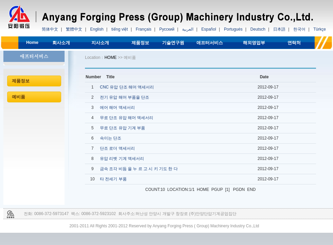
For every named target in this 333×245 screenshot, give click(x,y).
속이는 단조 (110, 138)
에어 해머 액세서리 (117, 107)
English (96, 29)
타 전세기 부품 (113, 179)
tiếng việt (119, 29)
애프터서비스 (209, 42)
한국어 (299, 29)
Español (208, 29)
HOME (110, 57)
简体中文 (50, 29)
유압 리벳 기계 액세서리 (122, 158)
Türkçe (319, 29)
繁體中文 (74, 29)
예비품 (18, 96)
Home (32, 42)
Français (144, 29)
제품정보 (140, 42)
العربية (187, 29)
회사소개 (61, 42)
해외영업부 (254, 42)
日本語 (279, 29)
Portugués (233, 29)
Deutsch (257, 29)
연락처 (294, 42)
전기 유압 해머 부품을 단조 (124, 97)
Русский (167, 29)
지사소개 (100, 42)
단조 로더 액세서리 (117, 148)
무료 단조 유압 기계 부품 (122, 128)
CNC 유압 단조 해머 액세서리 (127, 87)
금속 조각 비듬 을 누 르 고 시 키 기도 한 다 (139, 168)
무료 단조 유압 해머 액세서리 (126, 117)
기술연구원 (173, 42)
